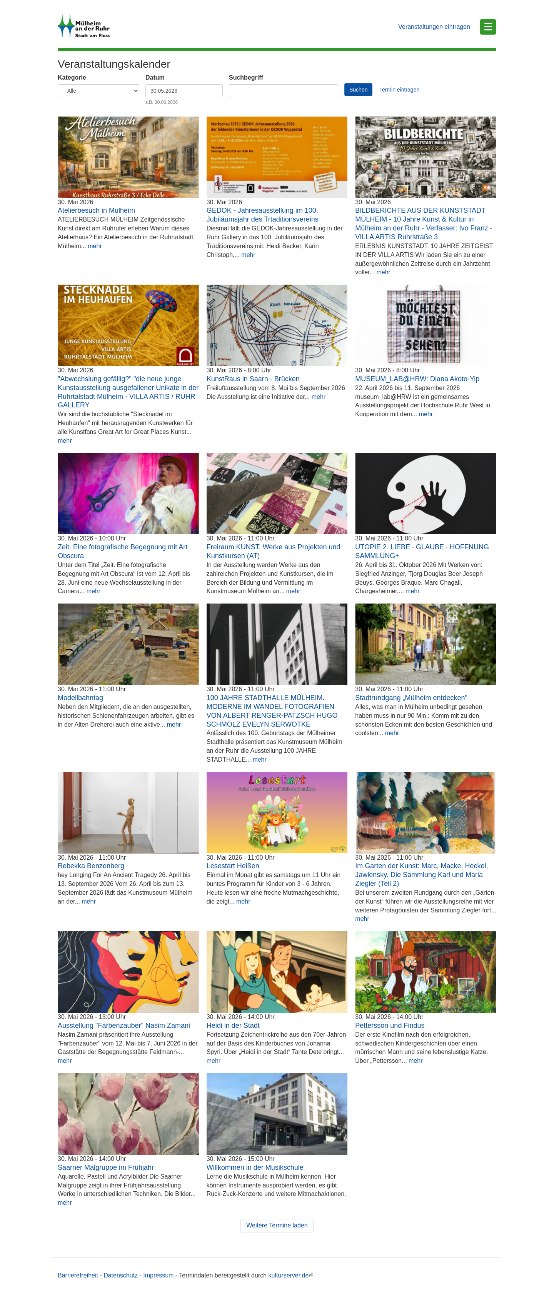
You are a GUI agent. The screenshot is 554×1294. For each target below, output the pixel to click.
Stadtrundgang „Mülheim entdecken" (411, 698)
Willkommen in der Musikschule (255, 1167)
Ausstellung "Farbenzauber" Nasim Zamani (124, 1025)
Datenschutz (120, 1275)
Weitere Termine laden (277, 1225)
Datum (155, 77)
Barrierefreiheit (78, 1275)
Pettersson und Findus (389, 1025)
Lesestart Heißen (233, 866)
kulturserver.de (291, 1275)
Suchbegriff (246, 77)
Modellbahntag (80, 698)
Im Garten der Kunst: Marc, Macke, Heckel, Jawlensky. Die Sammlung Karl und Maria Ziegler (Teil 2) (421, 874)
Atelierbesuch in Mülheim (96, 210)
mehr (95, 246)
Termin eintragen (399, 90)
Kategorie (72, 77)
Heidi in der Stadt (233, 1025)
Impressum (158, 1275)
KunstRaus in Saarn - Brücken (253, 379)
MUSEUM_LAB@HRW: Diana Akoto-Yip (417, 379)
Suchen (358, 90)
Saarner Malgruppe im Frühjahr (106, 1167)
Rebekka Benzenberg (91, 866)
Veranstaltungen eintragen (434, 26)
